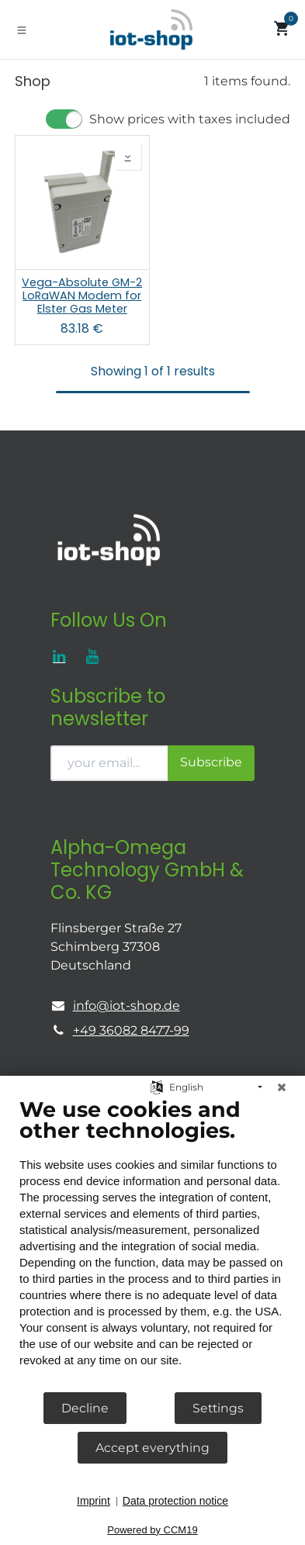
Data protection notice (175, 1501)
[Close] (281, 1087)
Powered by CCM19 (152, 1530)
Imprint (93, 1501)
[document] (152, 1243)
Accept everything (152, 1447)
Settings (218, 1408)
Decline (85, 1408)
